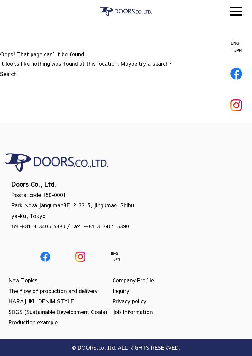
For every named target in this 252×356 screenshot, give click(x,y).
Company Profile (133, 280)
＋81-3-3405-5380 (42, 226)
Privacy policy (129, 301)
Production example (33, 322)
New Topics (23, 280)
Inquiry (121, 290)
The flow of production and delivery (53, 290)
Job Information (133, 311)
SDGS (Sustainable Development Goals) (58, 311)
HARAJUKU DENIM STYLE (41, 301)
